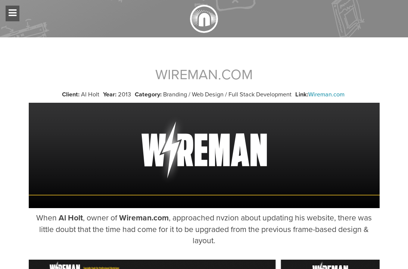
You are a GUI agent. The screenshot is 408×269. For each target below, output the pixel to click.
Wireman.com (326, 94)
